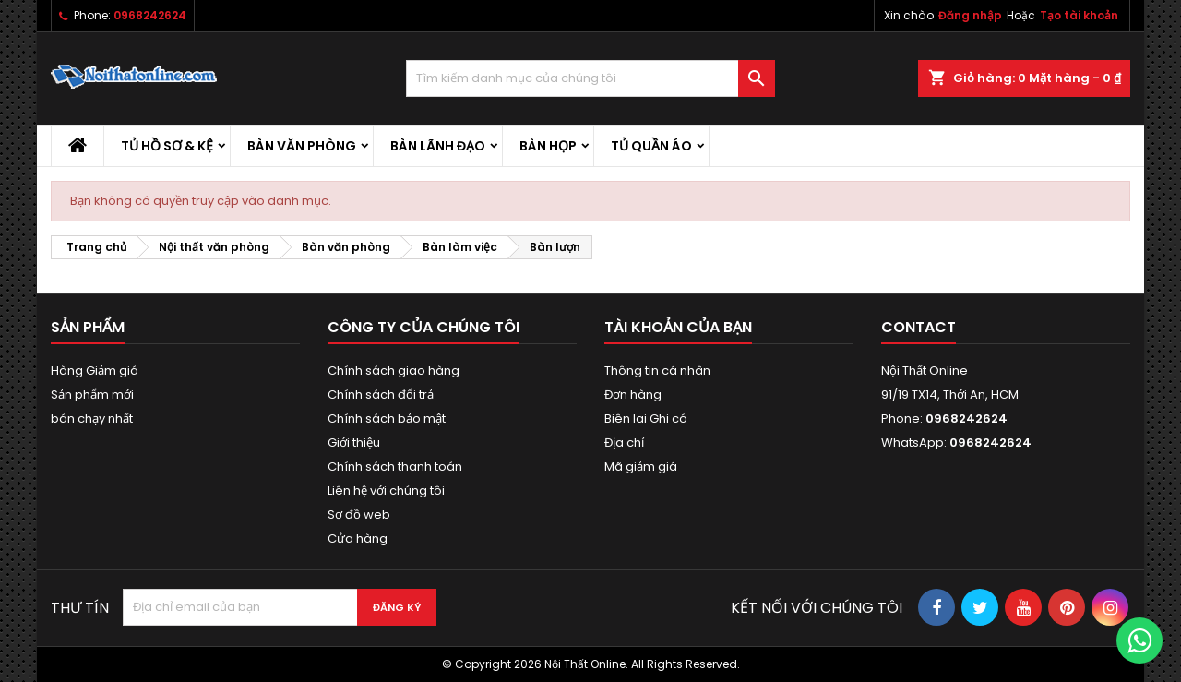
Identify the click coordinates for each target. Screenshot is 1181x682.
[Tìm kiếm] (590, 78)
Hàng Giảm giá (94, 370)
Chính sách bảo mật (387, 418)
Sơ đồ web (359, 514)
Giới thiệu (354, 442)
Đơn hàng (633, 394)
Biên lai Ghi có (645, 418)
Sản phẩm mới (92, 394)
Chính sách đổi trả (381, 394)
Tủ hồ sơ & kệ (167, 146)
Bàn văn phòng (301, 146)
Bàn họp (548, 146)
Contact (918, 327)
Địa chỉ (624, 442)
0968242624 (149, 15)
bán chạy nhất (92, 418)
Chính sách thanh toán (395, 466)
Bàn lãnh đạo (437, 146)
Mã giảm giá (640, 466)
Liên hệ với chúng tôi (386, 490)
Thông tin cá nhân (657, 370)
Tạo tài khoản (1079, 15)
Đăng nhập (970, 15)
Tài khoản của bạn (678, 327)
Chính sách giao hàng (393, 370)
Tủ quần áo (651, 146)
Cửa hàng (358, 538)
